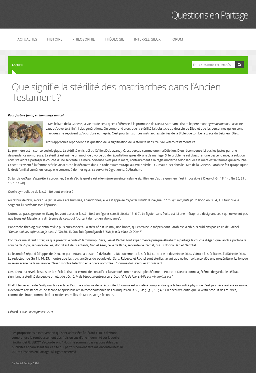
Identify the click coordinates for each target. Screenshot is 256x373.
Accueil (17, 65)
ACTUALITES (27, 39)
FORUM (176, 39)
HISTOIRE (54, 39)
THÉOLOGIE (114, 39)
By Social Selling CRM (25, 363)
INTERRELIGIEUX (147, 39)
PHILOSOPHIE (83, 39)
